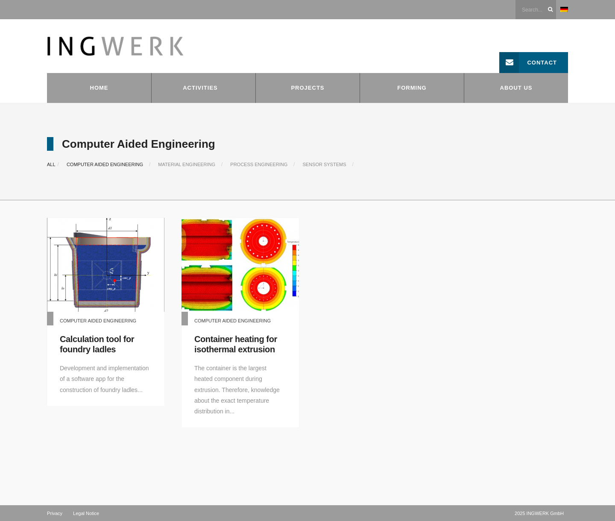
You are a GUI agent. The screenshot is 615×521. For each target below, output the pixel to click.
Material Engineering (186, 164)
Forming (411, 88)
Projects (307, 88)
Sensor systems (324, 164)
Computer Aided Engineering (105, 164)
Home (99, 88)
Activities (200, 88)
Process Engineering (258, 164)
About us (516, 88)
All (51, 164)
